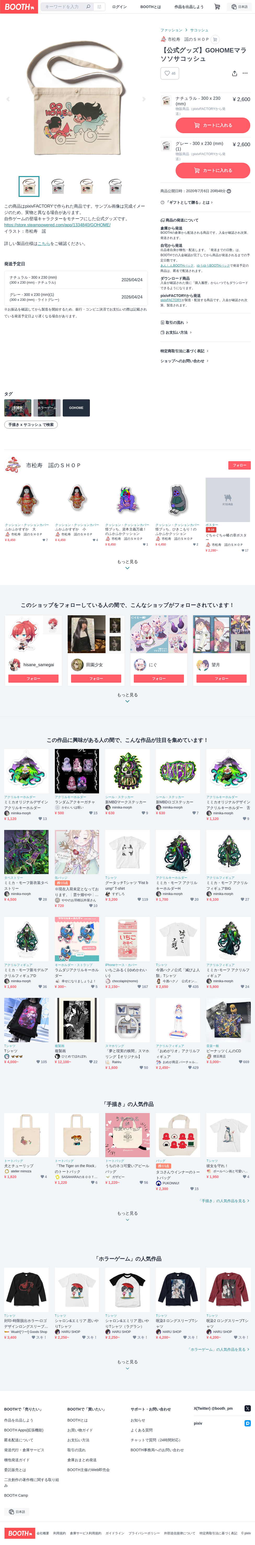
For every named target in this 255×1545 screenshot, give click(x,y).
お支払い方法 (177, 332)
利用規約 (59, 1533)
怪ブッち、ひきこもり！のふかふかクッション (175, 531)
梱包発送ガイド (17, 1460)
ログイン (119, 7)
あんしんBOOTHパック (177, 265)
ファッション (171, 30)
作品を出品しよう (189, 7)
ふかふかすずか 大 (20, 529)
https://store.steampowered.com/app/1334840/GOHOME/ (57, 225)
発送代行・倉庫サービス (24, 1450)
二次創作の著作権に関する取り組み (31, 1483)
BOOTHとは (150, 7)
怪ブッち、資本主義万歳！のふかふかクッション (125, 531)
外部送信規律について (179, 1533)
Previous (8, 99)
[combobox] (67, 7)
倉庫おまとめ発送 (82, 1460)
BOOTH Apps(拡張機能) (23, 1430)
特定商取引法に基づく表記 (182, 351)
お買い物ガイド (80, 1430)
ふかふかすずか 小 (70, 529)
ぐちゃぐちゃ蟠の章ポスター (226, 537)
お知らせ (138, 1420)
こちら (44, 243)
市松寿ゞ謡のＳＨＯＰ (54, 465)
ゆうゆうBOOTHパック (213, 265)
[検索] (88, 7)
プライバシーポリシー (144, 1533)
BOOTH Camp (16, 1495)
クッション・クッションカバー (27, 524)
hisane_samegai (39, 665)
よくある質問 (142, 1430)
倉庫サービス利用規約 (85, 1533)
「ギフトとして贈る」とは (188, 202)
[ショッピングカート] (217, 7)
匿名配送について (18, 1440)
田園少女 (94, 665)
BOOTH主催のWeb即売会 (88, 1470)
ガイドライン (115, 1533)
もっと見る (127, 699)
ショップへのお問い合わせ (182, 361)
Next (144, 99)
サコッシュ (199, 30)
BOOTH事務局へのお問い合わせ (157, 1450)
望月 (216, 665)
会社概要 (43, 1533)
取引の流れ (175, 322)
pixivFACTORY (170, 300)
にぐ (153, 665)
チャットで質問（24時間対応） (156, 1440)
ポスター (212, 524)
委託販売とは (15, 1470)
